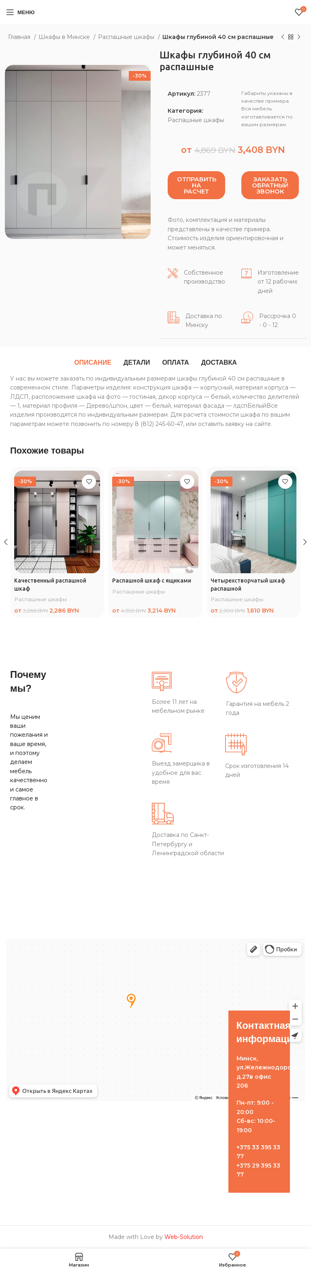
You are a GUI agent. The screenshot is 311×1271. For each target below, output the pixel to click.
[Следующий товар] (299, 37)
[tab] (92, 362)
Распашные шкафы (127, 37)
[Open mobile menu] (20, 12)
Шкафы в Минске (65, 37)
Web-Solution (183, 1237)
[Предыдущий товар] (283, 37)
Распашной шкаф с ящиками (152, 580)
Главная (20, 37)
